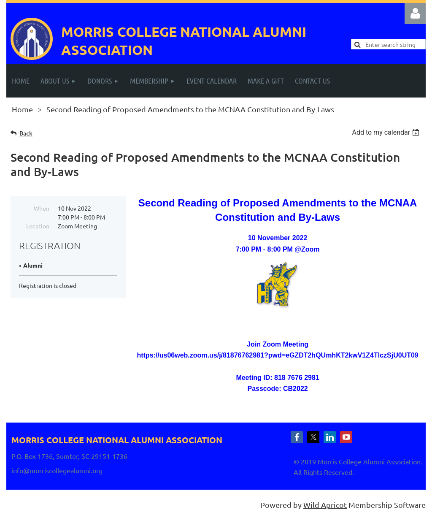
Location (37, 226)
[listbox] (386, 132)
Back (25, 133)
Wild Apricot (325, 504)
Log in (415, 13)
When (41, 208)
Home (22, 109)
